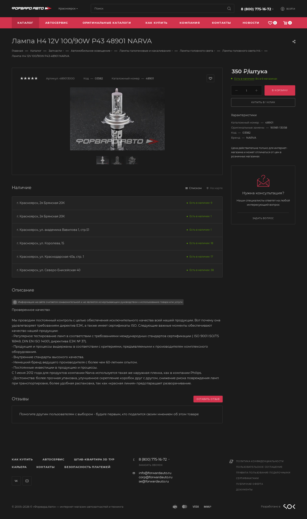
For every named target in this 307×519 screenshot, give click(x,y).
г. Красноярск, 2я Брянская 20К (41, 203)
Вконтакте (16, 480)
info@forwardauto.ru (155, 473)
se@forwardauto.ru (154, 481)
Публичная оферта (249, 484)
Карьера (19, 467)
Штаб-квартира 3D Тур (94, 459)
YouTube (27, 480)
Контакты (45, 467)
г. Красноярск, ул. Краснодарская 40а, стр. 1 (50, 257)
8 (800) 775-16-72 (256, 9)
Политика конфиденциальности (260, 461)
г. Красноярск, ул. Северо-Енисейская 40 (48, 270)
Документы (244, 489)
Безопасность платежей (87, 467)
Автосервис (53, 459)
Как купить (22, 459)
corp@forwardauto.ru (155, 477)
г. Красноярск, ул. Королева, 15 (40, 243)
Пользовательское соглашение (259, 467)
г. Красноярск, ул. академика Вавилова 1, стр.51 (53, 230)
